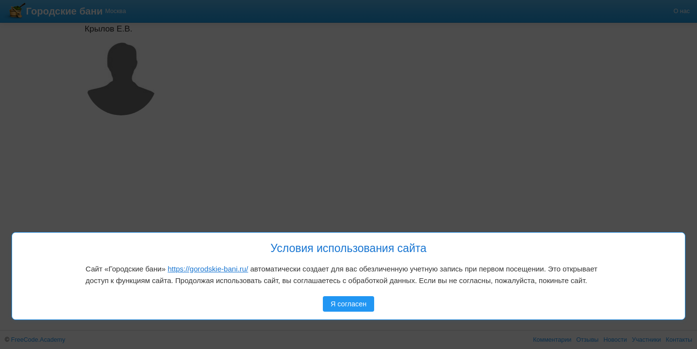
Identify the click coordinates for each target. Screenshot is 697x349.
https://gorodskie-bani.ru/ (207, 269)
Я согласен (348, 304)
